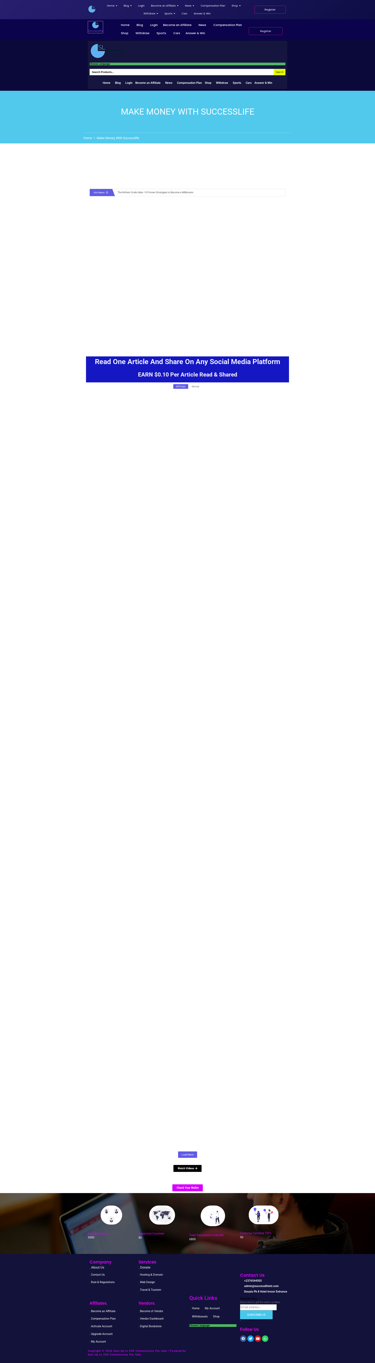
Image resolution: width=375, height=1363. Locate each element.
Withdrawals (200, 1316)
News (202, 25)
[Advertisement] (187, 319)
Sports (161, 33)
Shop (124, 33)
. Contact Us (97, 1274)
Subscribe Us (256, 1314)
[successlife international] (92, 9)
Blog (140, 25)
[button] (126, 25)
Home (125, 25)
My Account (212, 1308)
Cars (176, 33)
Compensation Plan (227, 25)
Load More (188, 1154)
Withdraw (142, 33)
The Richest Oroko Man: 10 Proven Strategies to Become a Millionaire (155, 192)
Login (154, 25)
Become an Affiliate (177, 25)
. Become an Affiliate (102, 1311)
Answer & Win (195, 33)
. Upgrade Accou (100, 1334)
